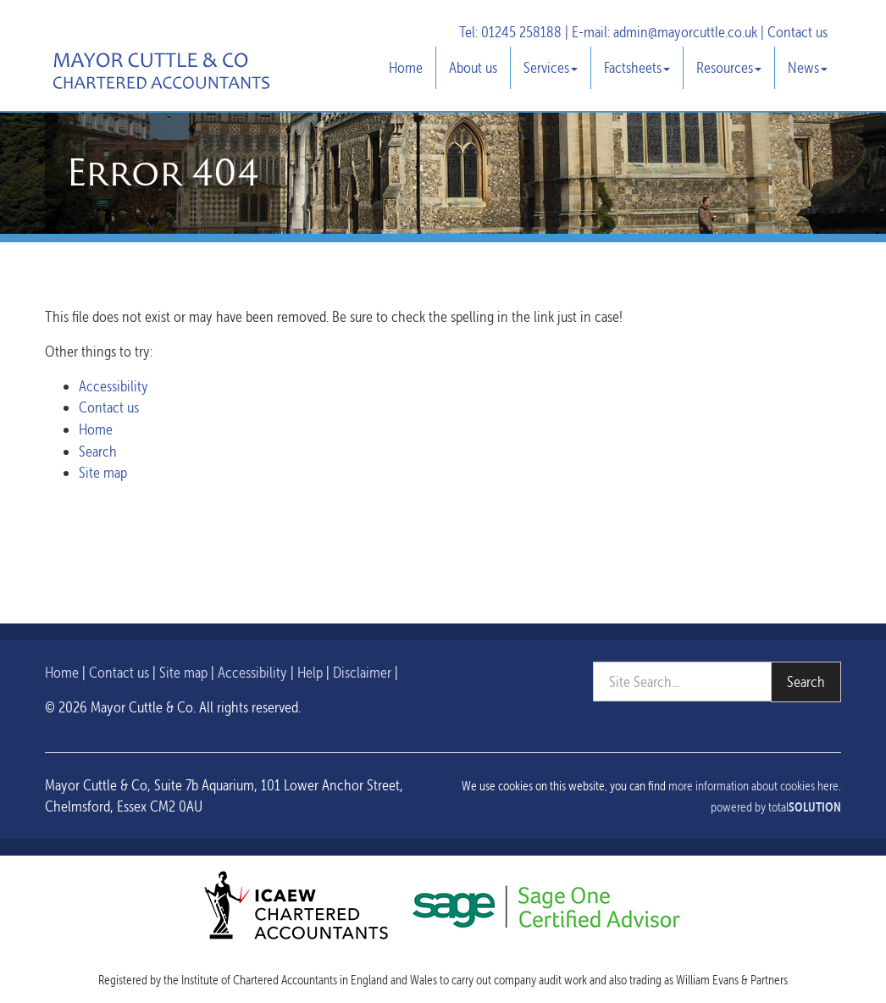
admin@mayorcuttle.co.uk (685, 32)
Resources (728, 67)
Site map (103, 472)
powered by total (776, 807)
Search (98, 451)
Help (310, 672)
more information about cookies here (753, 786)
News (808, 67)
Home (406, 67)
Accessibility (113, 386)
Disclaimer (362, 672)
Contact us (797, 32)
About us (473, 67)
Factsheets (637, 67)
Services (550, 67)
